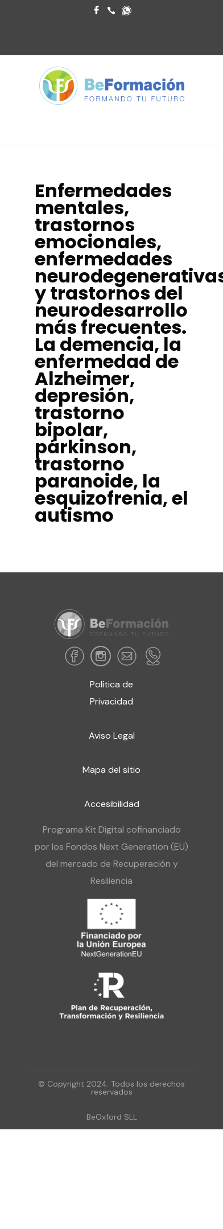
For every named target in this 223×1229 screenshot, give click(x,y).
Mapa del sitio (111, 770)
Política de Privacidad (111, 692)
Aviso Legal (112, 736)
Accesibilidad (111, 804)
